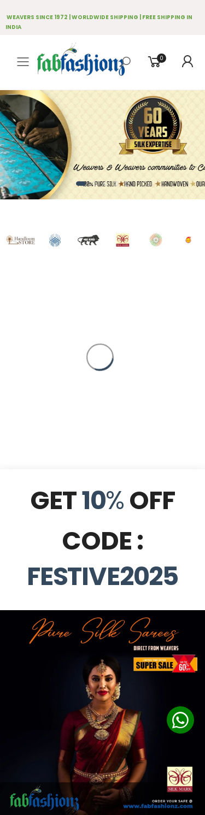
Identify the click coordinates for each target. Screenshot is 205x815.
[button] (81, 183)
